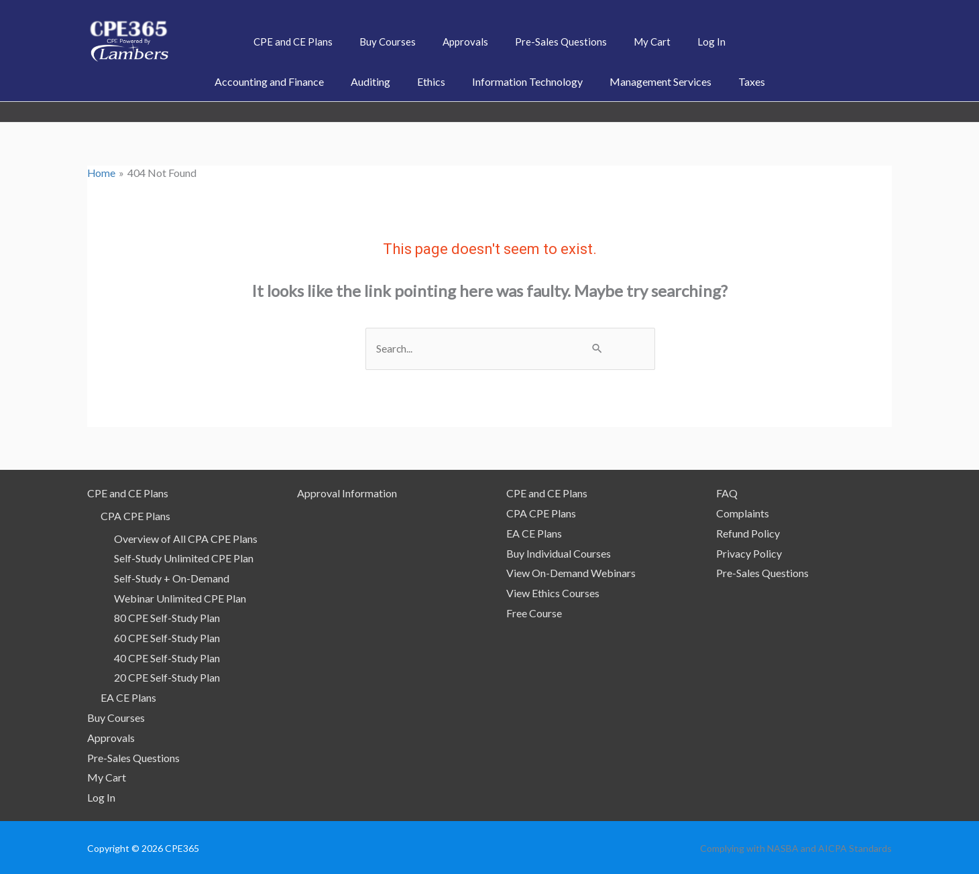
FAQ (727, 493)
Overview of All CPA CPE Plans (185, 538)
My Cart (106, 776)
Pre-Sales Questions (133, 757)
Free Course (534, 612)
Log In (101, 796)
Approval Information (347, 493)
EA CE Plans (128, 697)
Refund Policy (748, 532)
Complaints (742, 512)
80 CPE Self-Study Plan (167, 617)
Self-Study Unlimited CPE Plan (183, 558)
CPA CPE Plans (135, 515)
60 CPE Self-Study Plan (167, 637)
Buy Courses (116, 716)
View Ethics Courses (552, 592)
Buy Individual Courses (558, 552)
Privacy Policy (749, 552)
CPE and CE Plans (127, 493)
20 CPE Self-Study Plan (167, 677)
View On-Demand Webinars (571, 572)
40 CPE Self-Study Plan (167, 657)
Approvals (111, 737)
